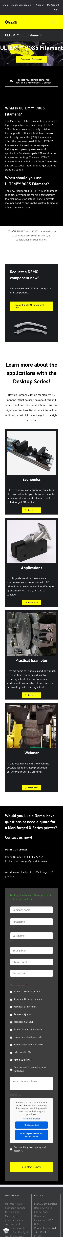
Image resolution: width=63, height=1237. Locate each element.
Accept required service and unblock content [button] (31, 1135)
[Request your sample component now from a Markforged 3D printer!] (31, 81)
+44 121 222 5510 (34, 857)
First (12, 926)
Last (12, 940)
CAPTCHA (15, 1095)
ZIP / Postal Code (19, 978)
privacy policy (34, 1147)
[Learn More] (31, 510)
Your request (18, 985)
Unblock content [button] (32, 1125)
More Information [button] (31, 1118)
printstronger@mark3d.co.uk (30, 861)
